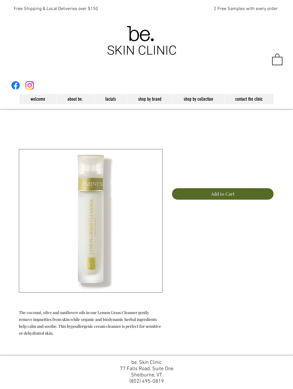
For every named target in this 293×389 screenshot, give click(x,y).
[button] (277, 59)
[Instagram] (29, 85)
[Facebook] (15, 85)
